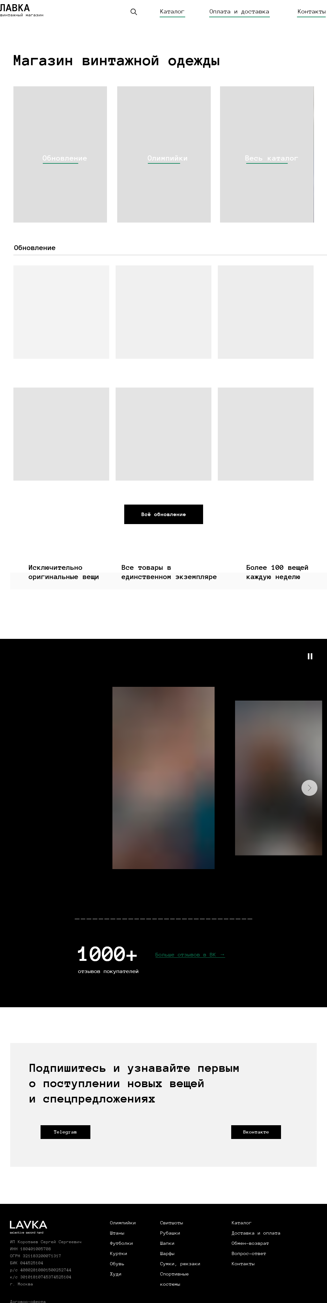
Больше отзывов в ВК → (190, 954)
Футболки (121, 1243)
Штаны (117, 1233)
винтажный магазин (22, 15)
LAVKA (28, 1225)
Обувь (117, 1263)
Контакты (312, 11)
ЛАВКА (15, 7)
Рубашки (170, 1233)
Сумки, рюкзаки (180, 1263)
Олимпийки (123, 1222)
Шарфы (167, 1253)
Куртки (118, 1253)
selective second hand (26, 1232)
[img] (60, 154)
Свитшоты (171, 1222)
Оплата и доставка (240, 11)
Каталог (172, 11)
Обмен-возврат (250, 1243)
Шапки (167, 1243)
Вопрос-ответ (249, 1253)
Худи (116, 1273)
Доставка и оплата (256, 1233)
